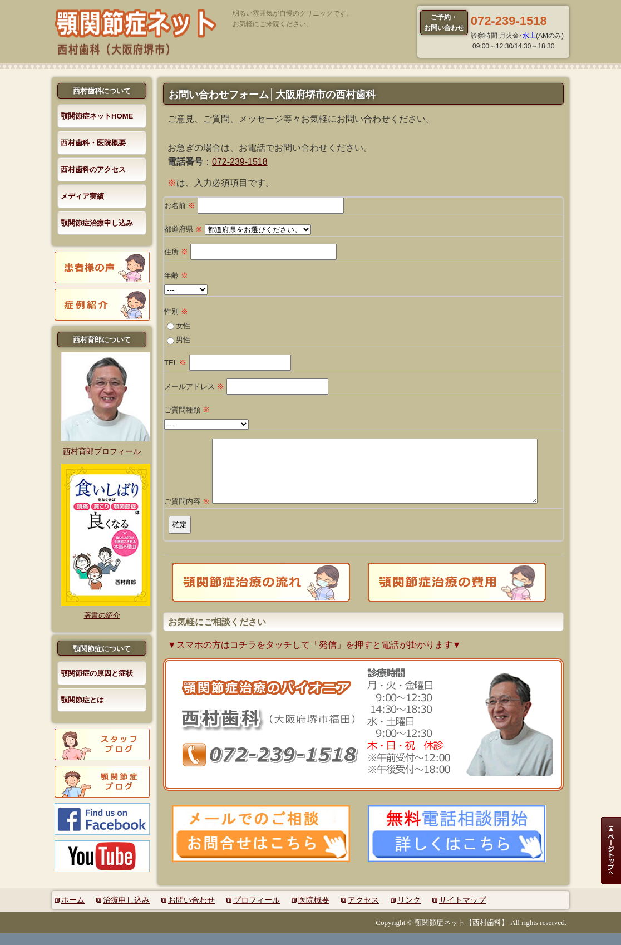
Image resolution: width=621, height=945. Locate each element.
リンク (409, 911)
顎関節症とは (82, 700)
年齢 (176, 275)
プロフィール (256, 911)
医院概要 (313, 911)
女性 (183, 326)
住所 (176, 252)
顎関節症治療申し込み (97, 223)
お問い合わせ (191, 911)
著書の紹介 (102, 615)
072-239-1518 (240, 161)
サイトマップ (462, 911)
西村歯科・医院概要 (93, 143)
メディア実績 (82, 196)
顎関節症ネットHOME (97, 116)
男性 (183, 340)
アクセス (363, 911)
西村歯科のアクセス (93, 169)
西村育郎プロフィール (102, 451)
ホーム (73, 911)
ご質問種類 (187, 410)
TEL (175, 362)
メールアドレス (194, 386)
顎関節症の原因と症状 (97, 673)
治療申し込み (126, 911)
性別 (176, 311)
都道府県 (183, 229)
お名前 (179, 205)
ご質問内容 (187, 513)
